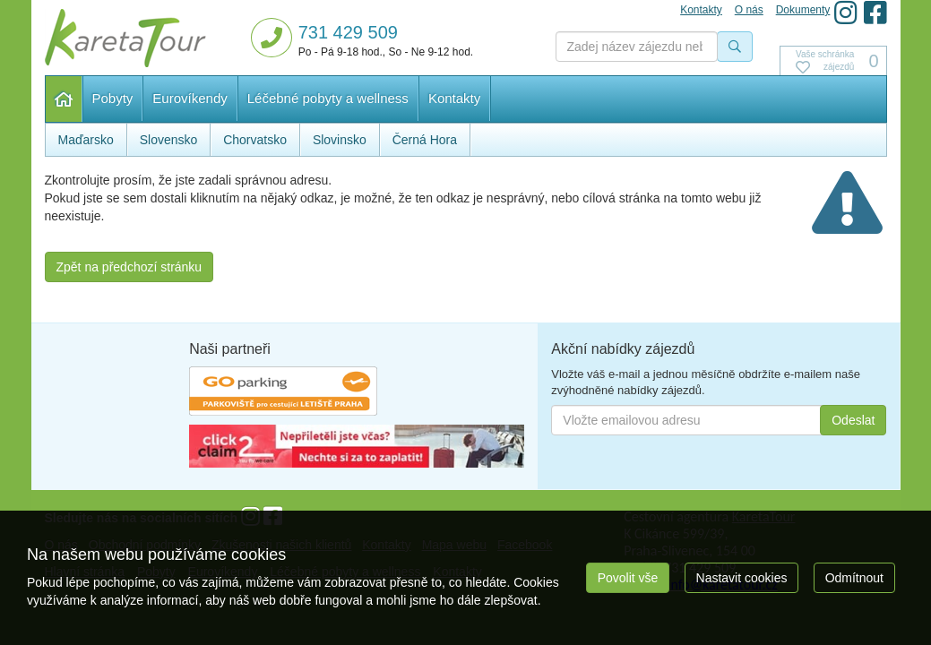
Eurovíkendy (189, 98)
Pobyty (113, 98)
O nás (749, 10)
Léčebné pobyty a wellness (328, 98)
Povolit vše (628, 578)
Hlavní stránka (64, 99)
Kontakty (454, 98)
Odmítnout (854, 578)
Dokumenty (803, 10)
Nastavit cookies (742, 578)
